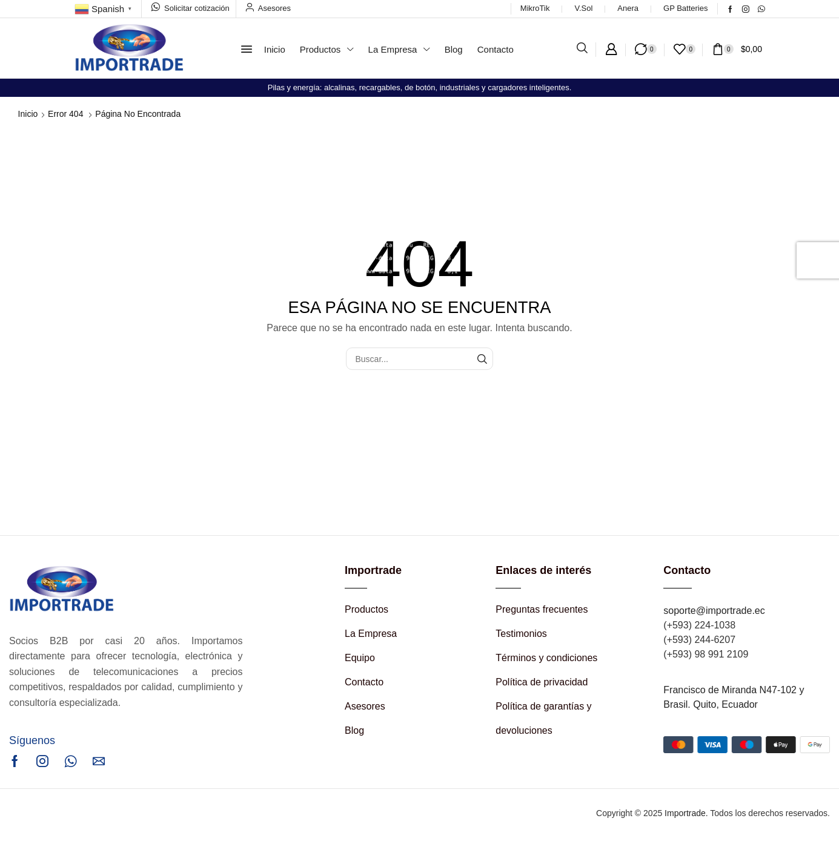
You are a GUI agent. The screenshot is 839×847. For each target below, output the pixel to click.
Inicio (28, 114)
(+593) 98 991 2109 (705, 654)
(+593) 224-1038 (699, 625)
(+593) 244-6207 (699, 639)
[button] (246, 49)
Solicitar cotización (197, 8)
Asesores (274, 8)
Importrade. (686, 813)
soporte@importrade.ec (713, 610)
